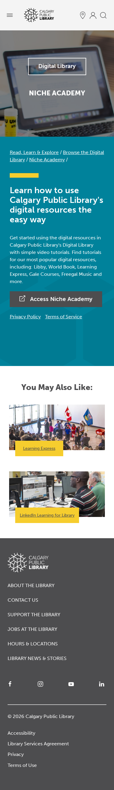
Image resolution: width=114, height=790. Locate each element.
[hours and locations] (83, 15)
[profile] (93, 15)
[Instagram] (41, 684)
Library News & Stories (37, 658)
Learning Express (39, 448)
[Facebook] (11, 684)
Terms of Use (22, 765)
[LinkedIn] (102, 684)
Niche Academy (47, 159)
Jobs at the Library (32, 629)
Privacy (16, 754)
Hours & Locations (33, 644)
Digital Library (57, 66)
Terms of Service (63, 317)
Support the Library (34, 614)
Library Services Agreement (38, 744)
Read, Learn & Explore (34, 152)
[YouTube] (72, 684)
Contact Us (23, 600)
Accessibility (21, 733)
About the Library (31, 585)
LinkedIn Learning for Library (47, 515)
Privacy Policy (25, 317)
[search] (103, 15)
